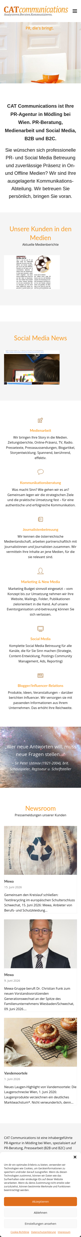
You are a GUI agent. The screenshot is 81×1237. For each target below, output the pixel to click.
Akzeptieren (40, 1201)
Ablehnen (40, 1212)
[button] (75, 1157)
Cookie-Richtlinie (20, 1232)
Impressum (64, 1232)
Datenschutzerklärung (43, 1232)
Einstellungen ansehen (40, 1224)
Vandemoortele (16, 1073)
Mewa (9, 881)
